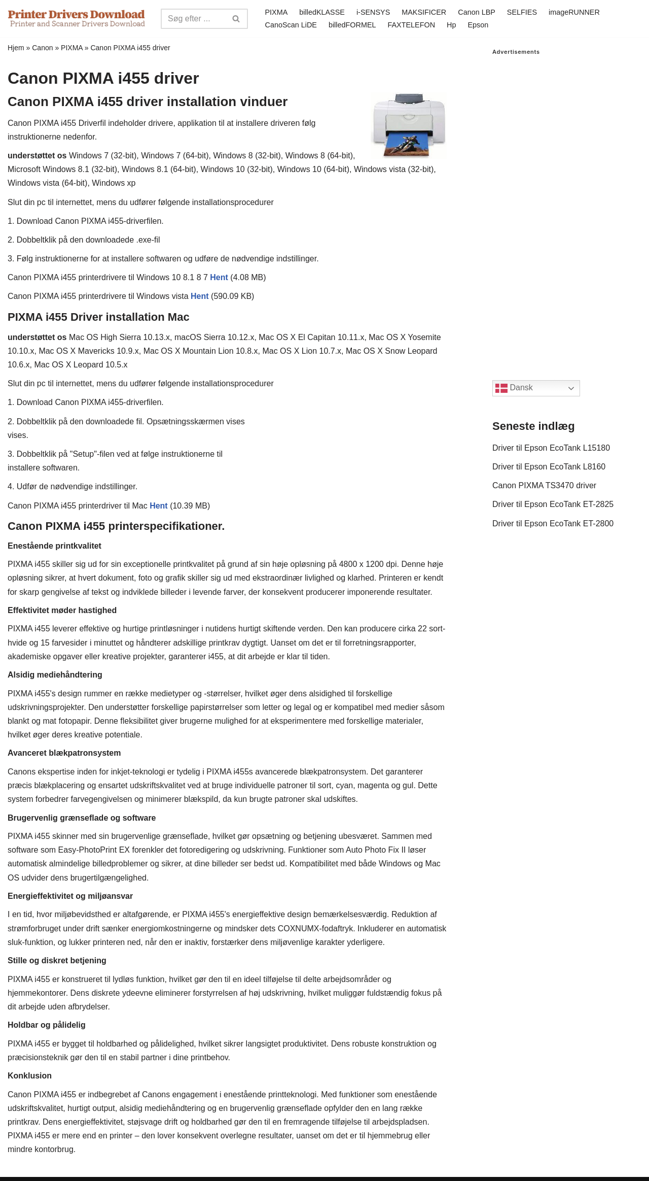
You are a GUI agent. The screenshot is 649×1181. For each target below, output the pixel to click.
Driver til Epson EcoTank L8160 (548, 466)
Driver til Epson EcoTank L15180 (551, 448)
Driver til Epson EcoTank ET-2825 (553, 504)
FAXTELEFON (412, 25)
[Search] (193, 19)
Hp (451, 25)
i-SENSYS (373, 12)
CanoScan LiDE (291, 25)
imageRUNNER (574, 12)
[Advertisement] (566, 207)
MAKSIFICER (424, 12)
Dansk (514, 388)
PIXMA (276, 12)
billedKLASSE (322, 12)
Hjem (16, 48)
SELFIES (522, 12)
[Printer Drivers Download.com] (77, 18)
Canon (42, 48)
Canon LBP (476, 12)
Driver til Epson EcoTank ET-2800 (553, 523)
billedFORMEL (352, 25)
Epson (477, 25)
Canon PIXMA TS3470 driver (544, 485)
